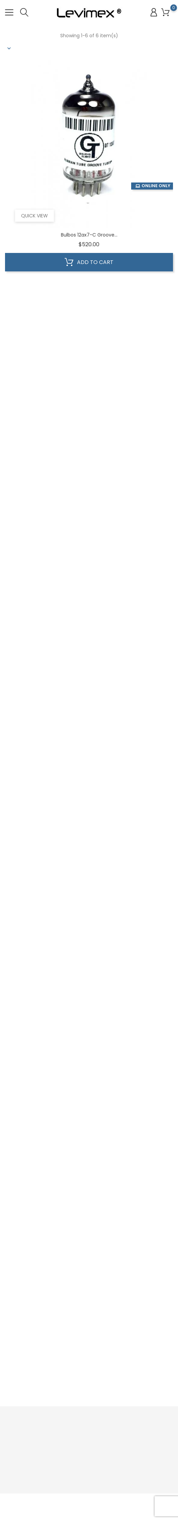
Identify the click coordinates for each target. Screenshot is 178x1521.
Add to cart (89, 262)
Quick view (34, 215)
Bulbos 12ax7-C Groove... (89, 234)
